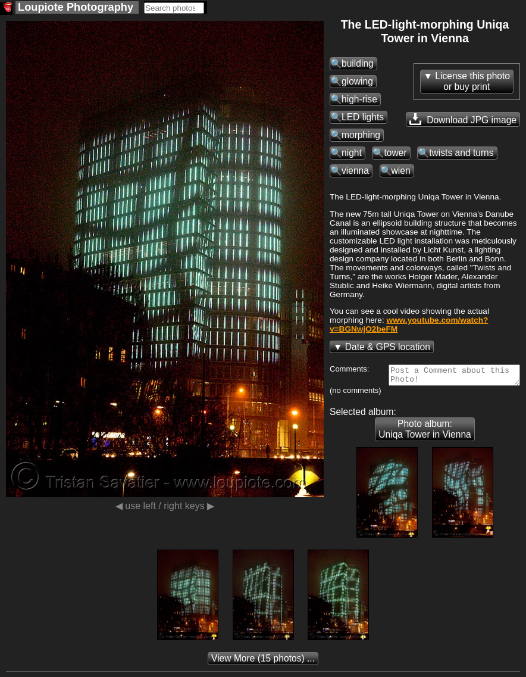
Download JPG (462, 119)
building (358, 63)
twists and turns (461, 153)
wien (401, 171)
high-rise (359, 99)
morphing (361, 135)
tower (395, 153)
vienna (355, 171)
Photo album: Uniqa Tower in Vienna (424, 432)
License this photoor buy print (472, 81)
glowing (357, 81)
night (352, 153)
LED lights (363, 117)
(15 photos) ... (263, 662)
